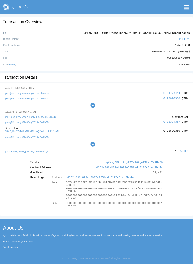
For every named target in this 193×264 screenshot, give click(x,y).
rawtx (12, 63)
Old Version (11, 245)
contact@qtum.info (22, 239)
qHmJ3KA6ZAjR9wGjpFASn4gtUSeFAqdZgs (27, 149)
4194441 (184, 38)
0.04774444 (171, 92)
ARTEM (184, 149)
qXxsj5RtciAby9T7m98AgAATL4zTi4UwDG (27, 92)
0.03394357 (171, 121)
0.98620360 (171, 97)
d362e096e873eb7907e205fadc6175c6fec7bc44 (30, 116)
